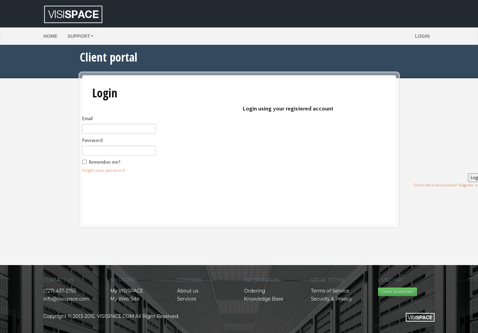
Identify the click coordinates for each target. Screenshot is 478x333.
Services (186, 299)
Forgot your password (103, 170)
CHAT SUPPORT (397, 291)
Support (81, 36)
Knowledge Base (264, 299)
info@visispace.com (66, 299)
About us (187, 291)
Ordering (254, 291)
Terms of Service (330, 291)
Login (422, 36)
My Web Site (124, 299)
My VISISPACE (126, 291)
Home (50, 36)
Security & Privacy (331, 299)
